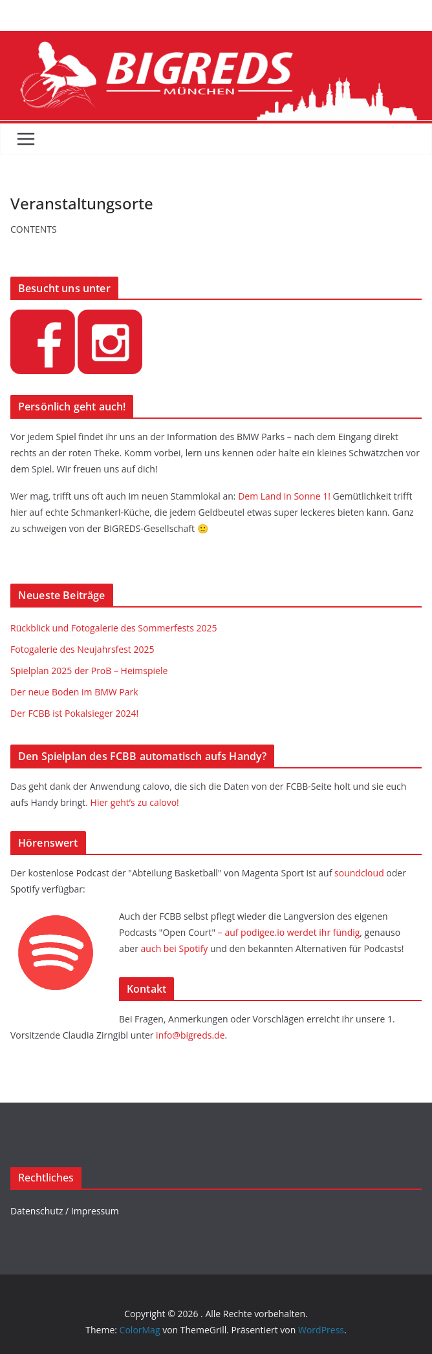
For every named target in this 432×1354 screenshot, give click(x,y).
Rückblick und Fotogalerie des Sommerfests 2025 (113, 628)
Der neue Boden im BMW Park (74, 692)
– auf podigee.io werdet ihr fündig (289, 932)
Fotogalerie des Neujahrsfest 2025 (82, 649)
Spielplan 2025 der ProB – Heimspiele (88, 670)
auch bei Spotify (174, 948)
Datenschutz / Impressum (64, 1211)
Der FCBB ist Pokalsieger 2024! (74, 713)
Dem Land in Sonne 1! (285, 496)
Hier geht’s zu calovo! (135, 802)
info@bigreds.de (190, 1035)
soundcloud (359, 873)
